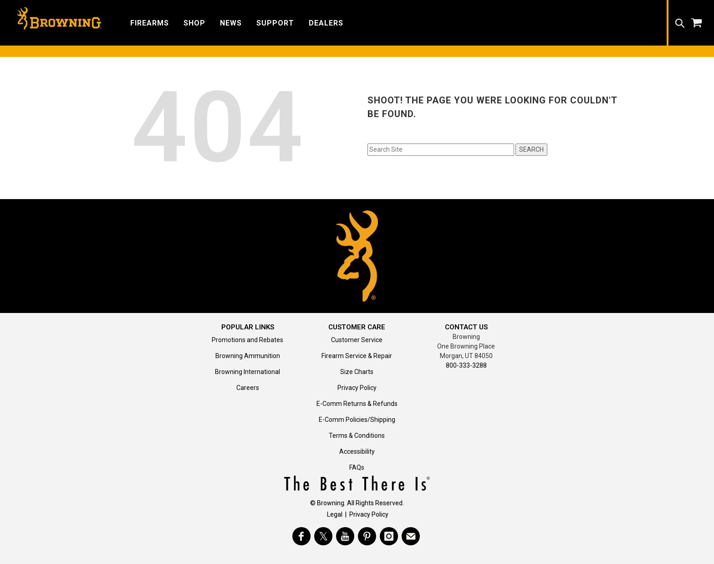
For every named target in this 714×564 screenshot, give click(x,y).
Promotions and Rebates (247, 340)
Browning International (247, 371)
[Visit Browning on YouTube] (345, 536)
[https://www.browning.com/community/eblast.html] (411, 536)
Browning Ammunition (247, 355)
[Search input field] (440, 150)
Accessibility (357, 451)
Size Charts (356, 371)
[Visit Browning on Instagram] (389, 536)
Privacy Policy (357, 387)
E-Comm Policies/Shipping (357, 419)
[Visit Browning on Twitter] (323, 536)
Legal (334, 514)
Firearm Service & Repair (356, 355)
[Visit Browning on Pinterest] (367, 536)
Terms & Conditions (357, 435)
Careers (247, 387)
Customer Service (356, 340)
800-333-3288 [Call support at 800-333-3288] (466, 365)
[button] (149, 22)
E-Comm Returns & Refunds (357, 403)
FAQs (356, 467)
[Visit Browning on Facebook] (301, 536)
